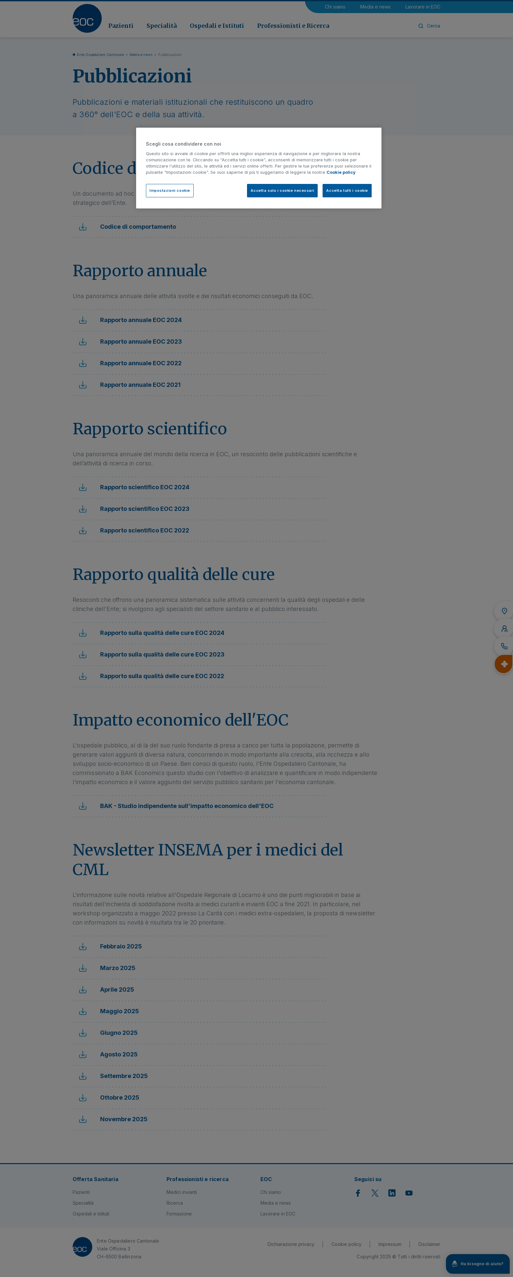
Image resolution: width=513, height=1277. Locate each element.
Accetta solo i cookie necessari (282, 190)
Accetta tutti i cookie (347, 190)
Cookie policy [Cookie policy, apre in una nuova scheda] (341, 172)
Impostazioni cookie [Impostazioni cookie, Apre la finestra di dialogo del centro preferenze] (170, 190)
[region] (258, 168)
